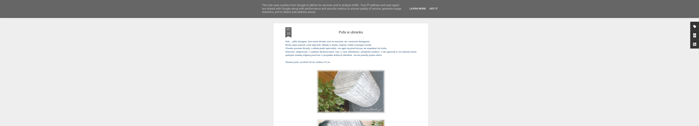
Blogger (372, 124)
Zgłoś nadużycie (384, 124)
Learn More (418, 8)
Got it (434, 8)
